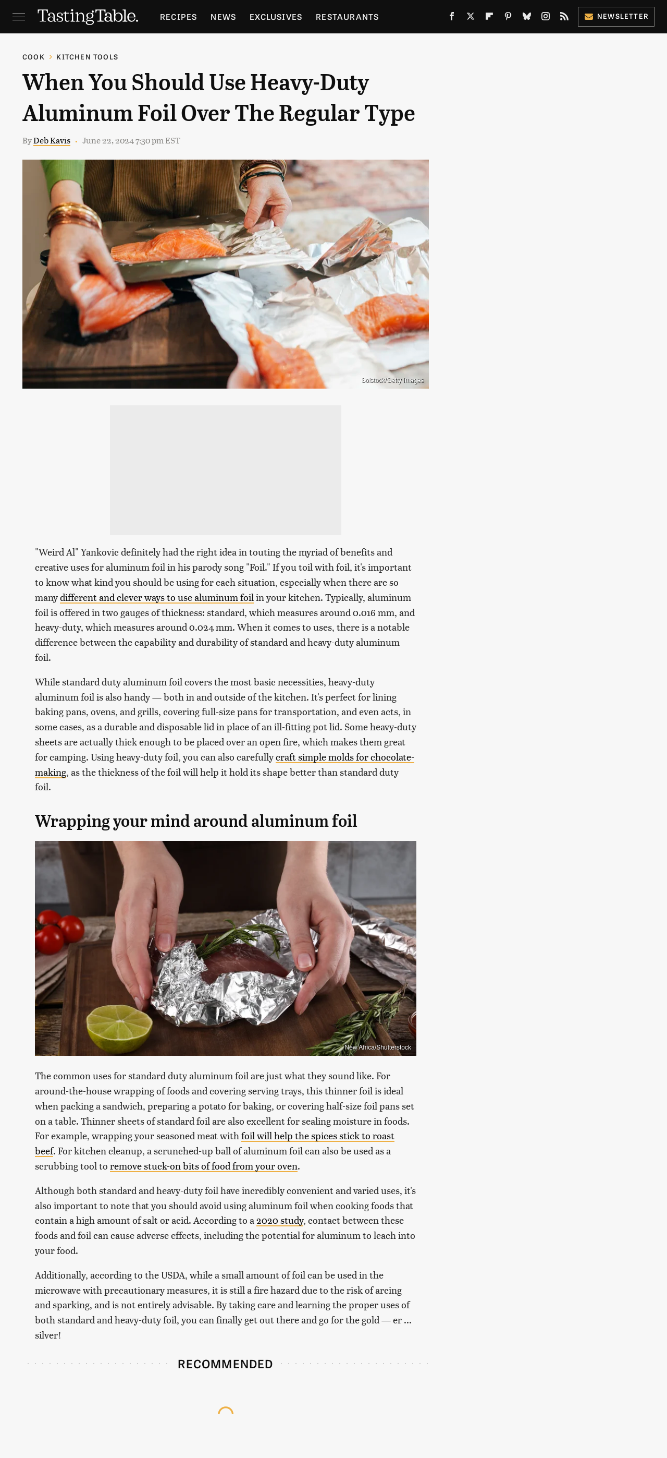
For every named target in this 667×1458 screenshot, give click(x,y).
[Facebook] (452, 18)
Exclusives (276, 16)
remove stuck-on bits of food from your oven (204, 1165)
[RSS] (564, 18)
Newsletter (616, 16)
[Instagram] (545, 18)
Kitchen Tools (87, 56)
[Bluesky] (527, 18)
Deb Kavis (51, 140)
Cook (33, 56)
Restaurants (347, 16)
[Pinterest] (508, 18)
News (223, 16)
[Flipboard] (489, 18)
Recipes (178, 16)
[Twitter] (470, 18)
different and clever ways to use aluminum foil (157, 597)
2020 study (279, 1219)
